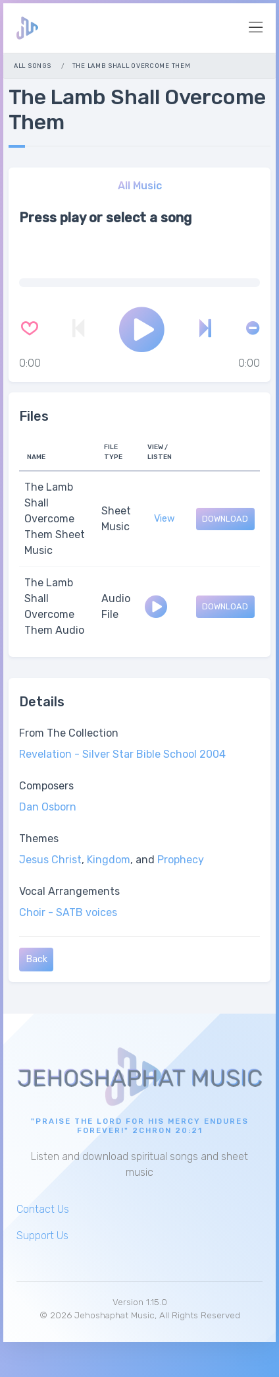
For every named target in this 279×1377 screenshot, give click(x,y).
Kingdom (108, 859)
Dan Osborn (47, 807)
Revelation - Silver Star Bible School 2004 (122, 754)
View (164, 518)
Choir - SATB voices (68, 912)
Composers (46, 786)
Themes (39, 838)
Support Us (42, 1235)
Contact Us (42, 1209)
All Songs (32, 65)
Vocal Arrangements (69, 891)
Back (36, 959)
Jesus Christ (50, 859)
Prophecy (180, 859)
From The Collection (68, 733)
